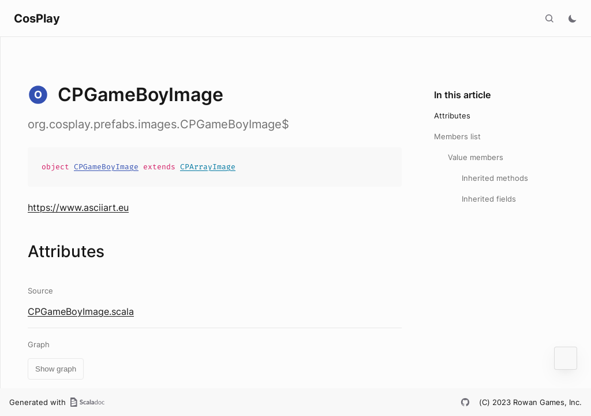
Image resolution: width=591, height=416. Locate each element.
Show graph (55, 369)
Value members (475, 157)
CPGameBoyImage (106, 167)
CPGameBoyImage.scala (81, 311)
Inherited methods (495, 178)
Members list (457, 136)
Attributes (452, 115)
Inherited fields (489, 198)
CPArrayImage (207, 167)
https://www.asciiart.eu (78, 207)
